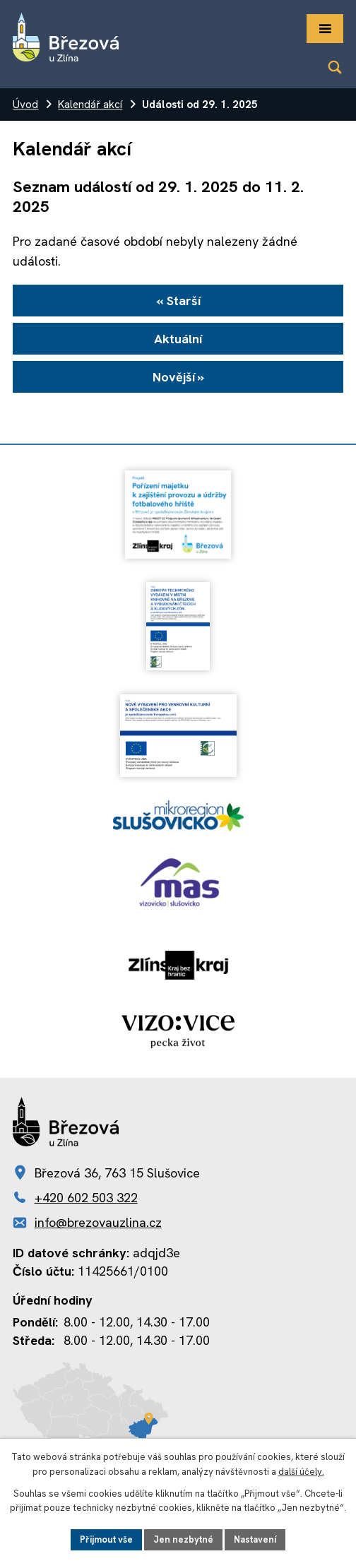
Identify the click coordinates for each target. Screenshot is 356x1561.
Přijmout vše (106, 1539)
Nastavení (255, 1539)
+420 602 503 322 (86, 1197)
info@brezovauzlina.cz (98, 1222)
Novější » (178, 377)
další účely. (301, 1472)
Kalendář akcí (90, 104)
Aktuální (178, 339)
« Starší (178, 300)
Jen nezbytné (183, 1539)
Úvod (25, 104)
